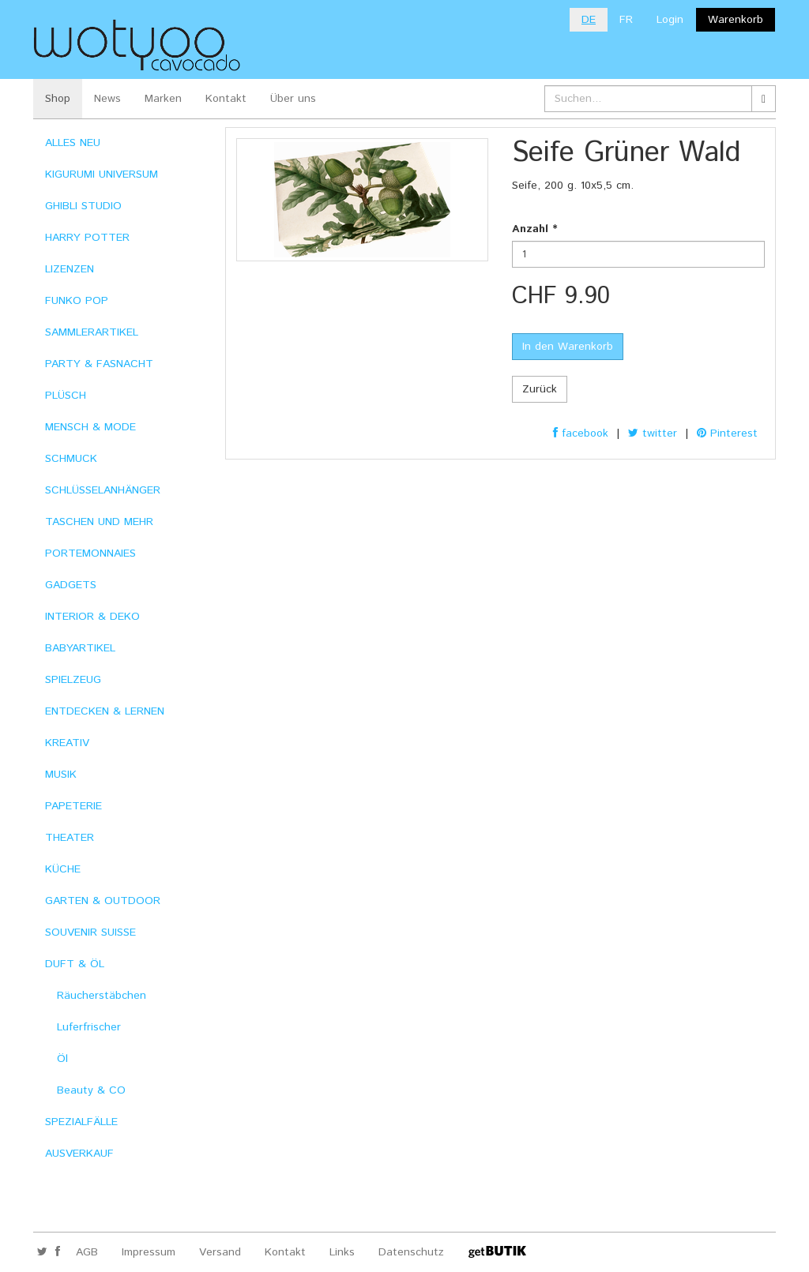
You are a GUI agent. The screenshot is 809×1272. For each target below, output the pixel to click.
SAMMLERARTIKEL (91, 332)
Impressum (148, 1252)
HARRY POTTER (87, 238)
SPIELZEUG (73, 680)
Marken (163, 99)
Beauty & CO (91, 1090)
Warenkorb (735, 20)
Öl (62, 1059)
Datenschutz (411, 1252)
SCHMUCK (71, 459)
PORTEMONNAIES (90, 553)
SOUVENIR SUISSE (90, 932)
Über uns (293, 99)
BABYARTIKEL (80, 648)
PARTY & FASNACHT (99, 364)
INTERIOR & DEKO (92, 617)
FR (626, 20)
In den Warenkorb (567, 347)
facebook (580, 433)
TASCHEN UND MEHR (99, 522)
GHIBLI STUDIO (83, 206)
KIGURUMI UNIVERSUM (101, 174)
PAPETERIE (73, 806)
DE (588, 20)
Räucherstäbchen (101, 996)
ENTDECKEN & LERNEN (104, 711)
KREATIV (67, 743)
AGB (87, 1252)
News (107, 99)
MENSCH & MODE (90, 427)
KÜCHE (63, 869)
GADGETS (70, 585)
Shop (57, 99)
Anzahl (535, 229)
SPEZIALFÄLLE (81, 1122)
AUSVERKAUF (79, 1153)
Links (342, 1252)
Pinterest (727, 433)
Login (670, 20)
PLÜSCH (65, 395)
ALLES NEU (72, 143)
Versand (220, 1252)
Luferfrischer (89, 1027)
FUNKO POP (76, 301)
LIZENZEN (69, 269)
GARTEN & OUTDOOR (102, 901)
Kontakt (225, 99)
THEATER (69, 838)
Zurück (539, 389)
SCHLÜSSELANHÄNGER (102, 490)
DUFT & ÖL (74, 964)
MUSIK (61, 774)
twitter (652, 433)
